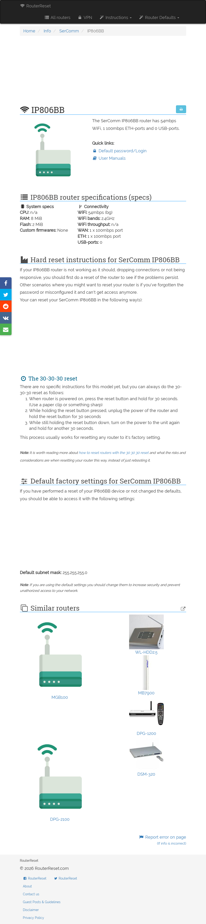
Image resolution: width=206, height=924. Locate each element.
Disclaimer (31, 910)
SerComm (69, 30)
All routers (57, 17)
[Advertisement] (103, 73)
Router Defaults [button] (159, 17)
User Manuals (109, 158)
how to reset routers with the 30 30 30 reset (113, 453)
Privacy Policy (33, 918)
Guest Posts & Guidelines (42, 902)
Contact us (31, 894)
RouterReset (35, 5)
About (27, 886)
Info (47, 30)
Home (29, 30)
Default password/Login (119, 150)
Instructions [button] (115, 17)
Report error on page (162, 840)
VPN (84, 17)
